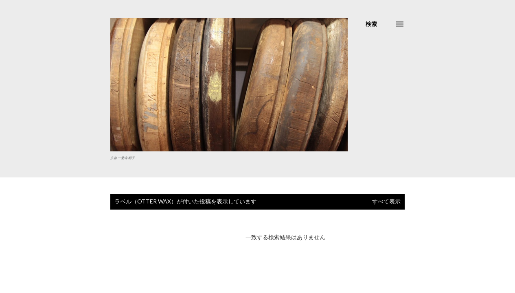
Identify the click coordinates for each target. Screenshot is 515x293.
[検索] (371, 24)
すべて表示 (386, 201)
